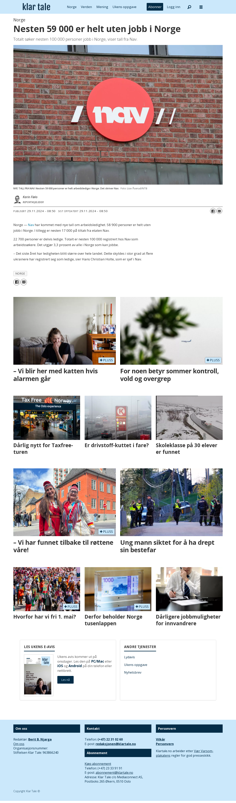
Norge (72, 7)
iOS (60, 666)
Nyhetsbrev (132, 672)
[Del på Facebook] (213, 211)
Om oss (18, 744)
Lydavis (129, 657)
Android (75, 666)
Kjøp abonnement (98, 764)
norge (20, 273)
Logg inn (173, 7)
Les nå (65, 680)
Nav (31, 224)
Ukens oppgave (124, 7)
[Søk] (189, 7)
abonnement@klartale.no (114, 772)
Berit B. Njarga (40, 739)
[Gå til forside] (36, 7)
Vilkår (160, 739)
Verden (86, 7)
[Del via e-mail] (219, 211)
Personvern (165, 744)
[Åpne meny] (201, 7)
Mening (102, 7)
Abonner (155, 7)
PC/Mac (97, 661)
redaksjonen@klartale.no (116, 744)
